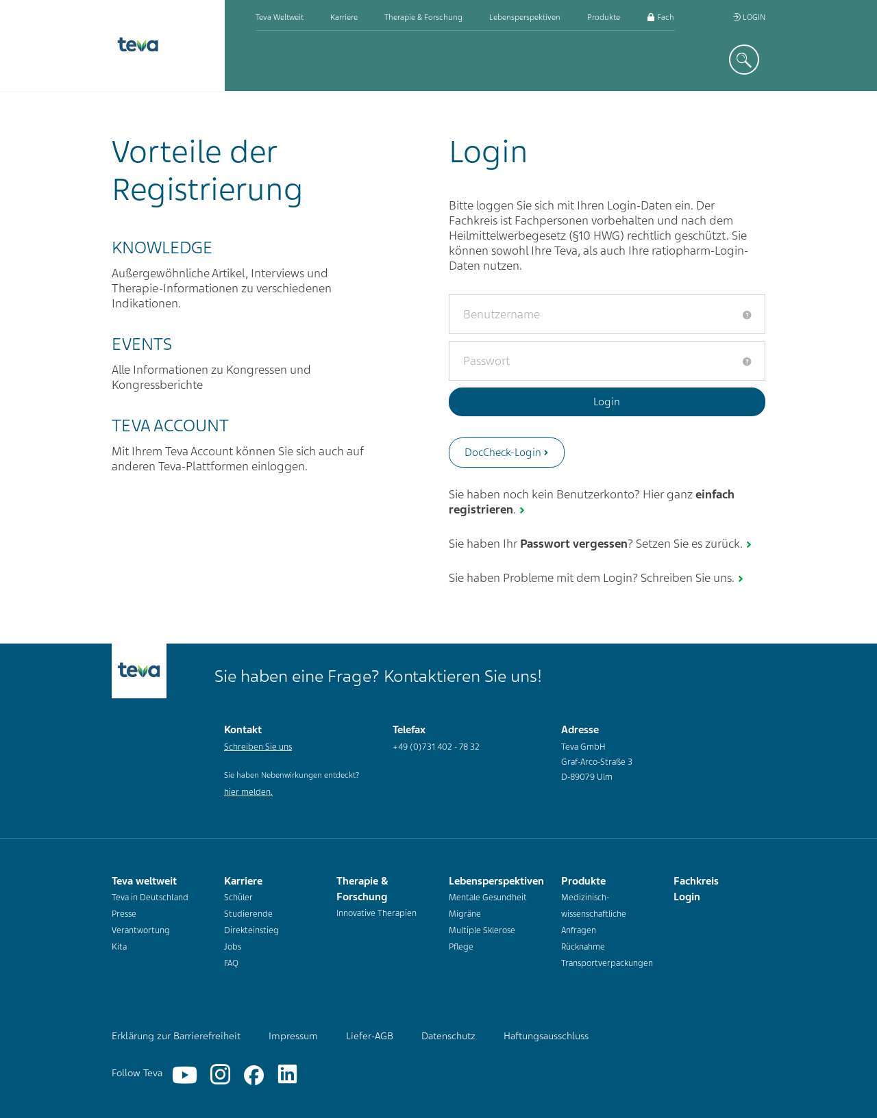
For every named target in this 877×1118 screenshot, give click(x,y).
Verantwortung (141, 930)
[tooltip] (746, 314)
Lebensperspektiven (524, 17)
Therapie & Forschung (423, 17)
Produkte (603, 17)
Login (748, 17)
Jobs (232, 946)
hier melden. (248, 792)
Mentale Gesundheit (488, 897)
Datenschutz (448, 1036)
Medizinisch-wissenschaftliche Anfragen (593, 914)
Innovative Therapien (376, 913)
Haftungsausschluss (546, 1036)
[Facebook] (254, 1075)
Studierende (248, 914)
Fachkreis (669, 17)
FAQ (231, 963)
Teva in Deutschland (150, 897)
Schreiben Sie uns (258, 746)
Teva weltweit (280, 17)
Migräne (465, 914)
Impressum (293, 1036)
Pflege (461, 946)
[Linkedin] (287, 1075)
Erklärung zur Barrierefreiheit (176, 1036)
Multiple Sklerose (482, 930)
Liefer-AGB (369, 1036)
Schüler (238, 897)
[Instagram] (220, 1075)
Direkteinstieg (251, 930)
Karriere (344, 17)
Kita (119, 946)
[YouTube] (184, 1075)
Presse (124, 914)
